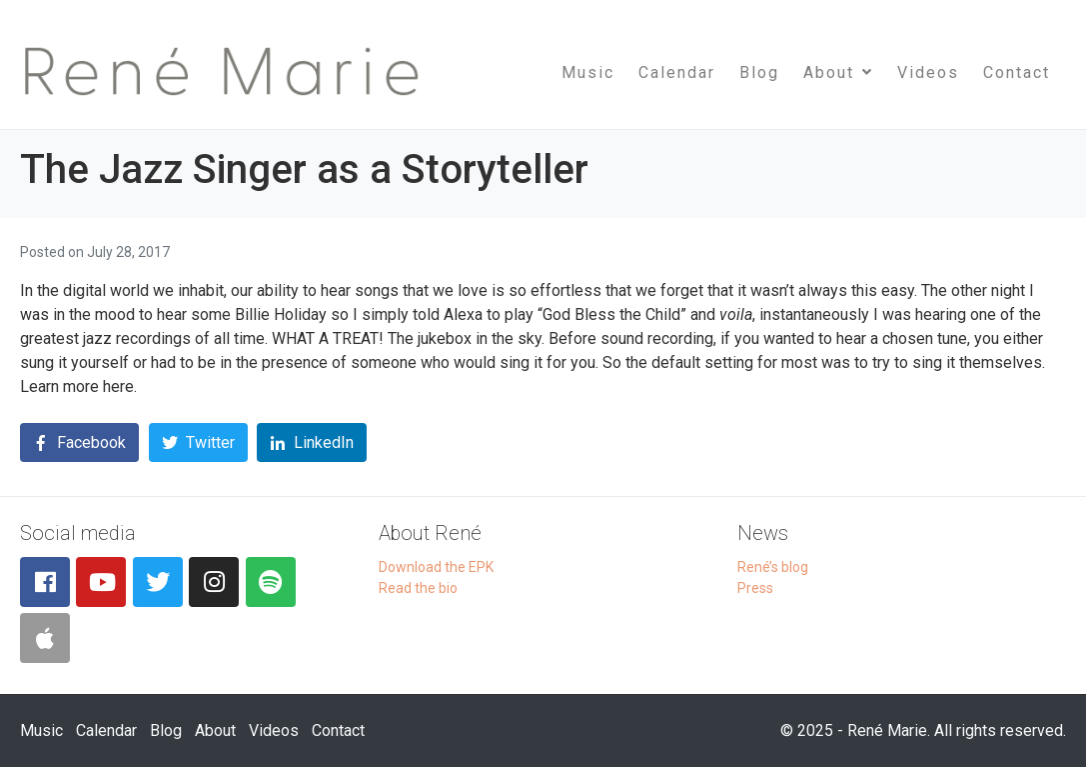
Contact (1016, 72)
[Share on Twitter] (198, 442)
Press (755, 588)
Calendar (676, 72)
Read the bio (418, 588)
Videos (928, 72)
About (838, 72)
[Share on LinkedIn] (312, 442)
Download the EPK (436, 567)
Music (587, 72)
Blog (759, 72)
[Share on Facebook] (79, 442)
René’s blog (772, 567)
